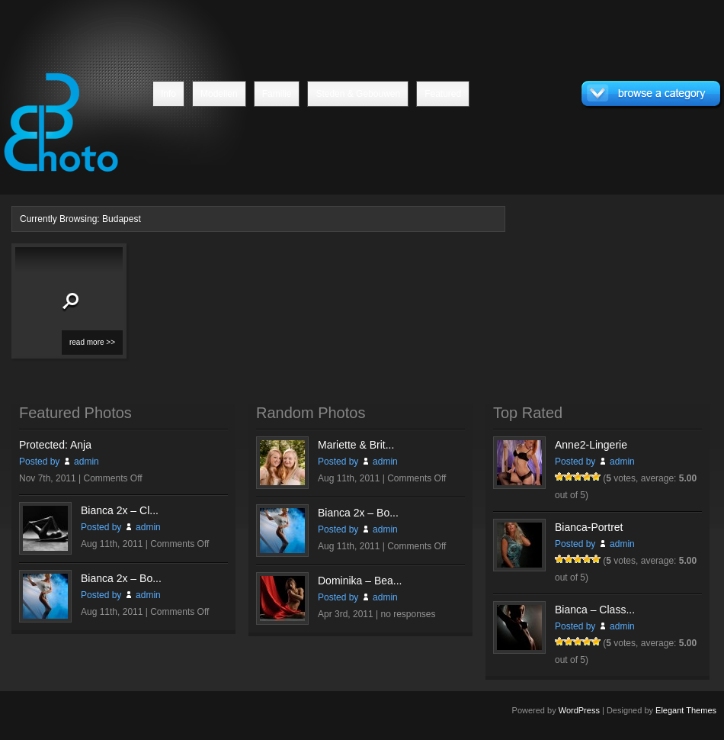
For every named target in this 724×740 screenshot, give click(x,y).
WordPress (579, 710)
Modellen (219, 93)
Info (168, 93)
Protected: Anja (55, 445)
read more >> (92, 342)
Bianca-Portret (589, 527)
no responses (408, 614)
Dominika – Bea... (360, 580)
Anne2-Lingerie (591, 445)
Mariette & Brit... (356, 445)
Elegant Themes (685, 710)
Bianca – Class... (595, 609)
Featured (442, 93)
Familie (277, 93)
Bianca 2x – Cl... (120, 510)
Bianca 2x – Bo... (121, 578)
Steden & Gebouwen (358, 93)
